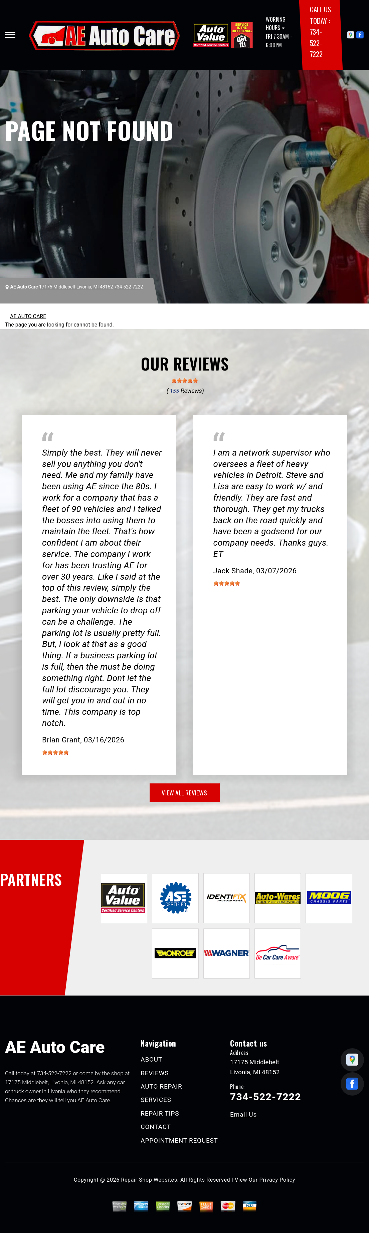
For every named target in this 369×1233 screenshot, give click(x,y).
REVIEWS (155, 1073)
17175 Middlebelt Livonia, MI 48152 (76, 286)
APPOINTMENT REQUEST (179, 1140)
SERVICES (156, 1100)
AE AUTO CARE (28, 316)
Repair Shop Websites (149, 1180)
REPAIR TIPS (160, 1113)
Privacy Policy (277, 1180)
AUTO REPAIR (161, 1086)
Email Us (243, 1114)
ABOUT (151, 1059)
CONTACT (156, 1127)
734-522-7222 (316, 42)
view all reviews (184, 792)
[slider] (184, 380)
